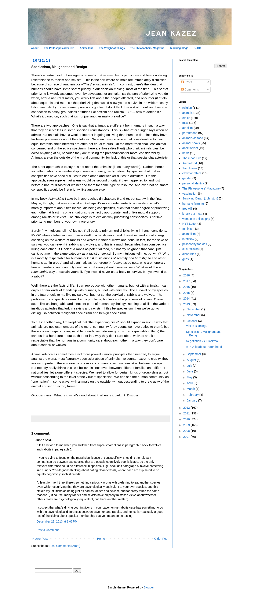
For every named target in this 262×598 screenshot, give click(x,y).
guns (185, 259)
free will (187, 208)
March (191, 388)
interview (188, 239)
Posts (186, 82)
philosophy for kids (194, 244)
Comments (190, 89)
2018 (187, 275)
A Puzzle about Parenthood (204, 346)
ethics (186, 118)
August (192, 360)
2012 (187, 407)
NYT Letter (189, 223)
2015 (187, 292)
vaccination (189, 193)
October (192, 321)
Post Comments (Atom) (65, 546)
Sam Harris (189, 168)
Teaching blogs (179, 48)
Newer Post (40, 538)
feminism (188, 228)
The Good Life (191, 158)
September (194, 354)
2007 (187, 436)
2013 (187, 304)
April (190, 383)
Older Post (161, 538)
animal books (191, 143)
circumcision (190, 249)
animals (187, 112)
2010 (187, 419)
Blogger (149, 587)
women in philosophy (196, 218)
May (190, 377)
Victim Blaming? (196, 326)
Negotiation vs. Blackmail (202, 341)
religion (187, 107)
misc (185, 122)
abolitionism (190, 148)
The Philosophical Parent (59, 48)
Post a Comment (48, 530)
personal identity (193, 183)
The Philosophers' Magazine (147, 48)
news (185, 153)
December (194, 309)
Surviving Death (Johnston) (200, 198)
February (193, 394)
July (190, 365)
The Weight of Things (112, 48)
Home (101, 538)
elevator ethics (191, 173)
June (190, 371)
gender (187, 178)
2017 (187, 281)
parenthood (189, 133)
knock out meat (192, 213)
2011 (187, 413)
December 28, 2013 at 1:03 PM (57, 521)
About (35, 48)
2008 (187, 430)
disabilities (189, 254)
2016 (187, 287)
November (194, 315)
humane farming (193, 203)
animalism (189, 234)
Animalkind (87, 48)
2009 (187, 425)
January (192, 400)
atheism (187, 128)
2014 (187, 298)
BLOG (197, 48)
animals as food (192, 138)
